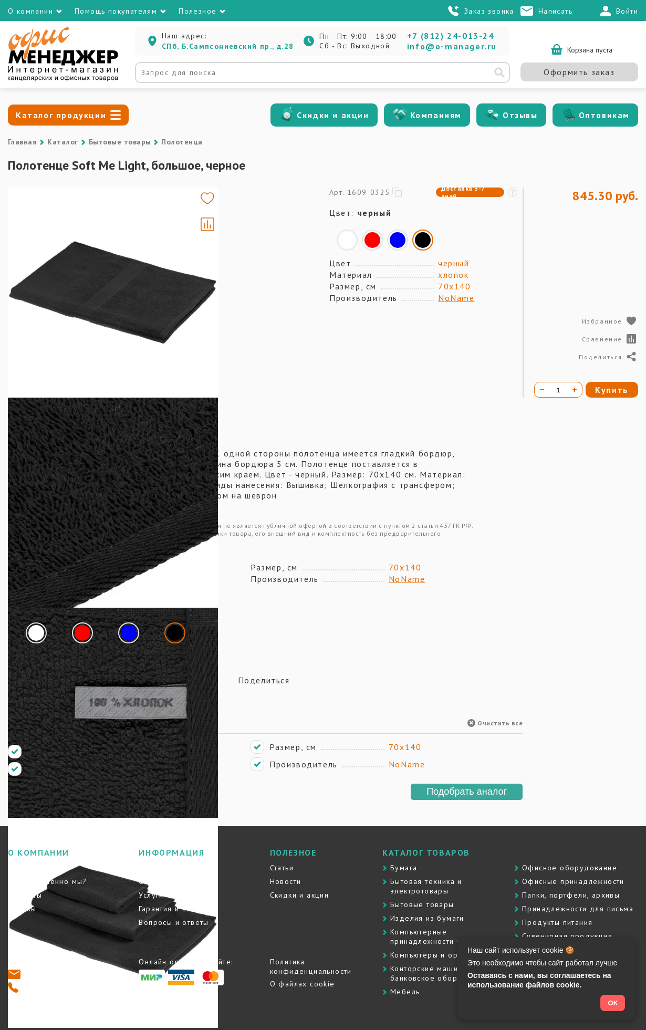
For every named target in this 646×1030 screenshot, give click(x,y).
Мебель (405, 991)
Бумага (403, 867)
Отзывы (520, 115)
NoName (456, 298)
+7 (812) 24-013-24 (450, 35)
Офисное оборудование (569, 867)
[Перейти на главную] (63, 79)
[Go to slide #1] (38, 218)
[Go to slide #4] (38, 366)
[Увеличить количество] (574, 389)
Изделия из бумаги (427, 918)
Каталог (62, 142)
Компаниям (436, 115)
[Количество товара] (558, 389)
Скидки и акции (333, 115)
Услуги (151, 895)
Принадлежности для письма (577, 908)
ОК (613, 1003)
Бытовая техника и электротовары (426, 886)
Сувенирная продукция (567, 936)
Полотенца (181, 142)
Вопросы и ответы (174, 922)
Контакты (25, 895)
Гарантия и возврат (175, 908)
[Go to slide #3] (38, 317)
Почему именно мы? (47, 881)
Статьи (282, 867)
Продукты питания (557, 922)
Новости (285, 881)
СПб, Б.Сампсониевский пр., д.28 (228, 46)
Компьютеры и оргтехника (440, 955)
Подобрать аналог (466, 791)
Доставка (156, 867)
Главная (22, 142)
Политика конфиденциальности (311, 966)
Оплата (152, 881)
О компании (30, 867)
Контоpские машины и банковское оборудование (442, 973)
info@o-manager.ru (452, 46)
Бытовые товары (120, 142)
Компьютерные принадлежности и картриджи (447, 936)
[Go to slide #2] (38, 267)
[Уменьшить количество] (542, 389)
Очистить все (495, 723)
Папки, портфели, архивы (571, 895)
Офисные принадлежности (573, 881)
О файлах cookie (302, 984)
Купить (612, 389)
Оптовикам (604, 115)
